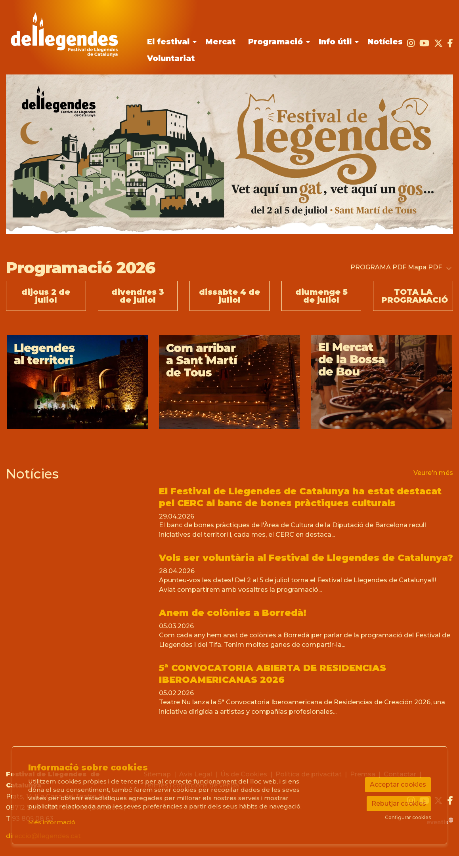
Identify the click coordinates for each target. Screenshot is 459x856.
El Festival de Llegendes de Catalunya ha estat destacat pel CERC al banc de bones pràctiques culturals (300, 497)
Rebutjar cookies (398, 803)
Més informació (51, 822)
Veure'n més (433, 473)
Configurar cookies (408, 817)
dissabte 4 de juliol (229, 296)
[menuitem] (170, 42)
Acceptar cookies (398, 784)
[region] (229, 382)
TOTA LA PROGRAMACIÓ (414, 296)
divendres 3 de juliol (137, 296)
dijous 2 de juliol (45, 296)
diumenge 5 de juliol (321, 296)
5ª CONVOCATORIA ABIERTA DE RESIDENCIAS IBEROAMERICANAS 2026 (272, 673)
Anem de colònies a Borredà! (232, 612)
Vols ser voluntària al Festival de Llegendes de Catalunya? (306, 557)
